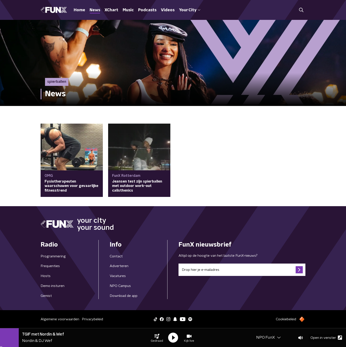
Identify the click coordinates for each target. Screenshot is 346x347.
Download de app (123, 296)
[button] (157, 338)
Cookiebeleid (286, 319)
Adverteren (119, 266)
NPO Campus (120, 286)
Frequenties (50, 266)
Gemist (46, 296)
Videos (168, 10)
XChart (111, 10)
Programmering (53, 256)
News (95, 10)
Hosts (46, 276)
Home (79, 10)
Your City (189, 10)
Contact (116, 256)
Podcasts (147, 10)
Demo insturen (52, 286)
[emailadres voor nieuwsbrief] (242, 270)
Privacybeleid (92, 319)
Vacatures (118, 276)
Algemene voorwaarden (60, 319)
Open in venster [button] (326, 338)
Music (128, 10)
